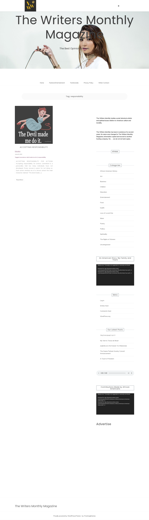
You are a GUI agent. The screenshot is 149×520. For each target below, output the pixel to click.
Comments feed (105, 311)
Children (103, 187)
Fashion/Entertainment (57, 83)
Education (103, 192)
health (102, 208)
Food (102, 202)
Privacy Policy (88, 83)
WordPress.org (105, 316)
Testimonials (74, 83)
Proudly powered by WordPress (64, 516)
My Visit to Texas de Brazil (109, 341)
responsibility (42, 158)
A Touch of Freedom (107, 359)
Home (42, 83)
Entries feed (104, 306)
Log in (102, 300)
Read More (19, 180)
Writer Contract (103, 83)
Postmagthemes (90, 516)
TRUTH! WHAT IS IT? (107, 335)
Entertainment (105, 197)
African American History (108, 171)
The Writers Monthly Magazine (74, 27)
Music (102, 218)
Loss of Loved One (106, 213)
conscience (23, 158)
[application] (115, 275)
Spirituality (103, 234)
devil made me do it (32, 158)
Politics (102, 229)
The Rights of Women (107, 239)
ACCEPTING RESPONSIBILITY (34, 148)
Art (101, 176)
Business (103, 181)
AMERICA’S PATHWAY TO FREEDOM (113, 346)
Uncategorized (105, 245)
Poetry (102, 223)
